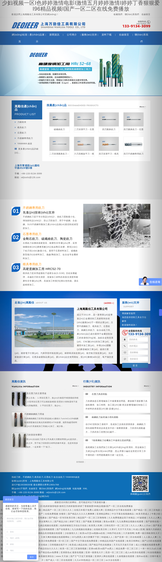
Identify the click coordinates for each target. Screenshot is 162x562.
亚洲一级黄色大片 (94, 552)
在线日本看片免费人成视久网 (89, 510)
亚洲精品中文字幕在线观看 (118, 510)
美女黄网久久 (46, 521)
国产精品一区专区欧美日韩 (62, 517)
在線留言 (124, 34)
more (75, 386)
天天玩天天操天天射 (123, 545)
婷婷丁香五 (75, 521)
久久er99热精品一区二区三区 (89, 560)
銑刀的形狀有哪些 (51, 441)
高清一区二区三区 (114, 552)
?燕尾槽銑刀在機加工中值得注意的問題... (109, 440)
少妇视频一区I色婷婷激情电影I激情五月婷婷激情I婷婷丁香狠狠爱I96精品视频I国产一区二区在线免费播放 (81, 506)
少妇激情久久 (72, 533)
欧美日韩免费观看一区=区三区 (54, 541)
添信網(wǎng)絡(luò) (38, 496)
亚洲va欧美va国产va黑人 (101, 548)
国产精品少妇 (61, 521)
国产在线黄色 (64, 529)
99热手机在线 (114, 533)
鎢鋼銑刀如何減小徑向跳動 (102, 417)
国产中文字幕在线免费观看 (84, 541)
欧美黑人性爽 (96, 525)
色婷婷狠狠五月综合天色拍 (73, 525)
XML (85, 488)
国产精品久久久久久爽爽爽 (81, 514)
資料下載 (107, 34)
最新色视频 (78, 552)
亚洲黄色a (66, 552)
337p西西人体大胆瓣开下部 (86, 537)
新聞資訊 (54, 34)
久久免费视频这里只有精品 (122, 517)
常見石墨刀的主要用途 (51, 400)
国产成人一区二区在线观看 (59, 560)
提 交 (135, 365)
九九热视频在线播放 (82, 529)
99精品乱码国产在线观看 (112, 541)
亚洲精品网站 (103, 514)
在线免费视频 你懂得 (55, 514)
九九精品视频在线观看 (47, 525)
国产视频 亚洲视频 (92, 521)
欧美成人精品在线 (78, 545)
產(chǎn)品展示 (37, 38)
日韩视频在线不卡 (59, 545)
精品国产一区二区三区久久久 (58, 510)
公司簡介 (72, 34)
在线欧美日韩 (101, 529)
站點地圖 (77, 488)
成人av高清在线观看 (135, 552)
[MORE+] (109, 303)
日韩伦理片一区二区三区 (116, 525)
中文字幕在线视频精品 (123, 514)
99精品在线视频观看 (44, 529)
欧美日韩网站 (134, 541)
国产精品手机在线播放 (100, 545)
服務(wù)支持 (89, 34)
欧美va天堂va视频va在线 (93, 533)
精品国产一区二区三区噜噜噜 (92, 517)
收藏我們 (118, 14)
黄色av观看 (109, 521)
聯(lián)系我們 (132, 14)
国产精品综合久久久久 (47, 548)
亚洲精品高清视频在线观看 (49, 533)
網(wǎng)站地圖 (63, 488)
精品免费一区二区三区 (127, 548)
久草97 (112, 529)
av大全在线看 (113, 560)
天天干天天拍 (125, 529)
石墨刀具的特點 (96, 394)
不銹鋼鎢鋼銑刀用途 (51, 420)
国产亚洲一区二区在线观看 (128, 537)
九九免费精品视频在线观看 (130, 521)
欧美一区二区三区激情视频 (73, 548)
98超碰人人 (107, 537)
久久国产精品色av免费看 (46, 552)
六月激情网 (128, 533)
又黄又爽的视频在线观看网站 (55, 537)
